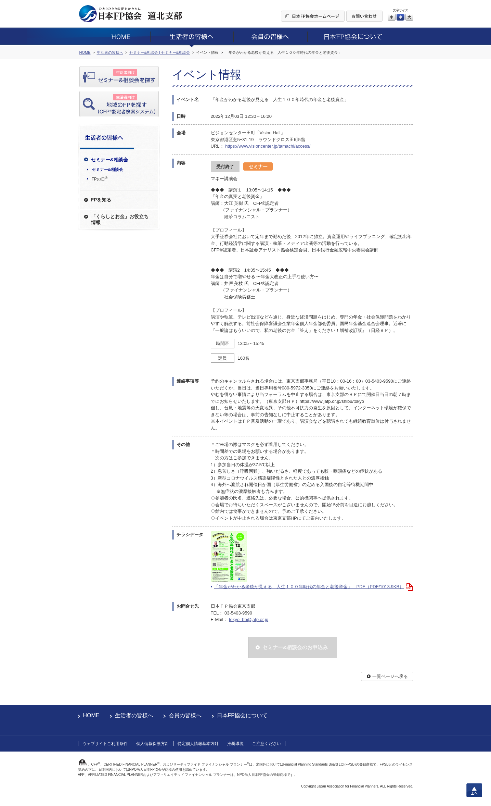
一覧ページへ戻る (390, 676)
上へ (474, 790)
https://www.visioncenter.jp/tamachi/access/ (267, 146)
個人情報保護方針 (152, 743)
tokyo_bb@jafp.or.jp (248, 619)
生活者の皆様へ (134, 715)
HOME (91, 715)
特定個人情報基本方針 (198, 743)
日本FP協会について (242, 715)
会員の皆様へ (185, 715)
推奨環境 (235, 743)
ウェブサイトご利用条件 (105, 743)
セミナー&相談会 (108, 169)
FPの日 (100, 179)
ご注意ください (266, 743)
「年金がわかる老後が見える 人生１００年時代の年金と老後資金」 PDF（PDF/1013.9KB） (309, 586)
